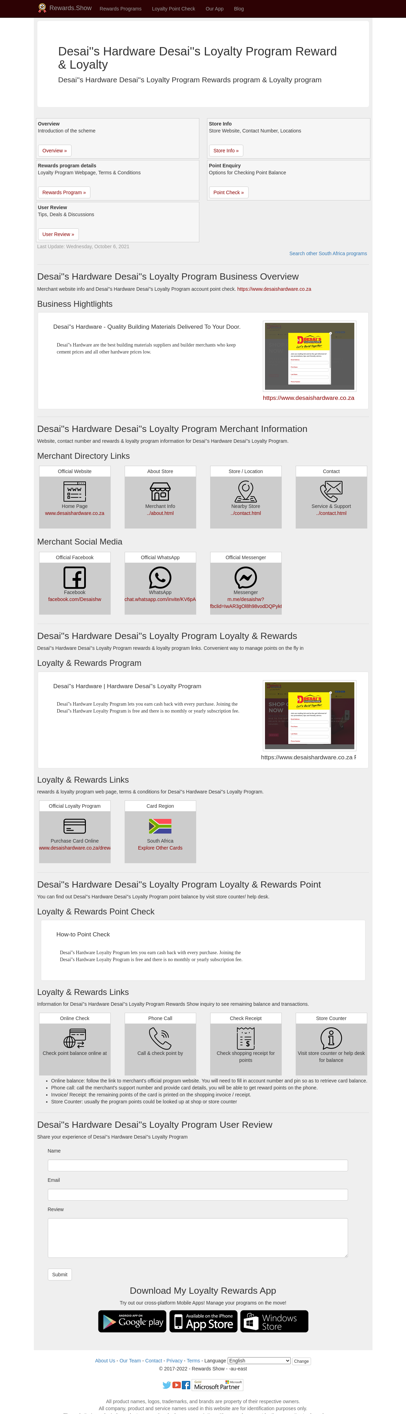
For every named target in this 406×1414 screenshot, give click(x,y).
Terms (193, 1360)
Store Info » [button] (226, 150)
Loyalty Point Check (173, 9)
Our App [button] (214, 9)
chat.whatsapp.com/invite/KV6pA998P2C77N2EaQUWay (186, 599)
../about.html (160, 513)
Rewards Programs (121, 9)
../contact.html (245, 513)
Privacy (175, 1360)
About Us (105, 1360)
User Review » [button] (58, 234)
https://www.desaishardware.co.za (274, 289)
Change (301, 1361)
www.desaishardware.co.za (74, 513)
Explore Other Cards (160, 848)
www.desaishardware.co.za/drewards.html (84, 848)
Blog (239, 9)
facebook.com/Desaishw (74, 599)
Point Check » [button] (229, 192)
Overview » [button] (55, 150)
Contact (153, 1360)
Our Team (130, 1360)
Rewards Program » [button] (64, 192)
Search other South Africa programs (328, 253)
